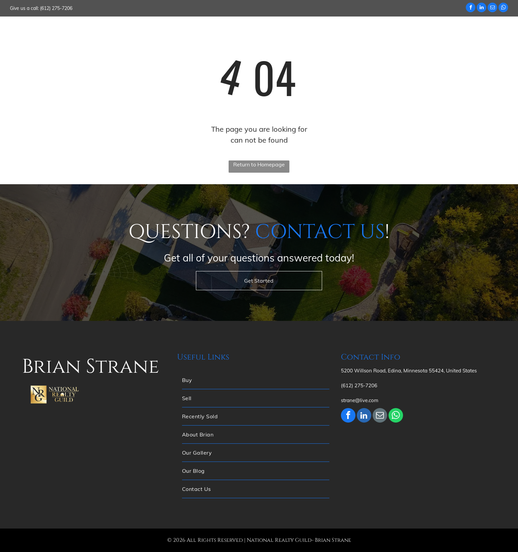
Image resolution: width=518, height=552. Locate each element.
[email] (492, 8)
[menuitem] (223, 29)
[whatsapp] (503, 8)
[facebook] (470, 8)
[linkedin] (481, 8)
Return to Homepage (259, 164)
